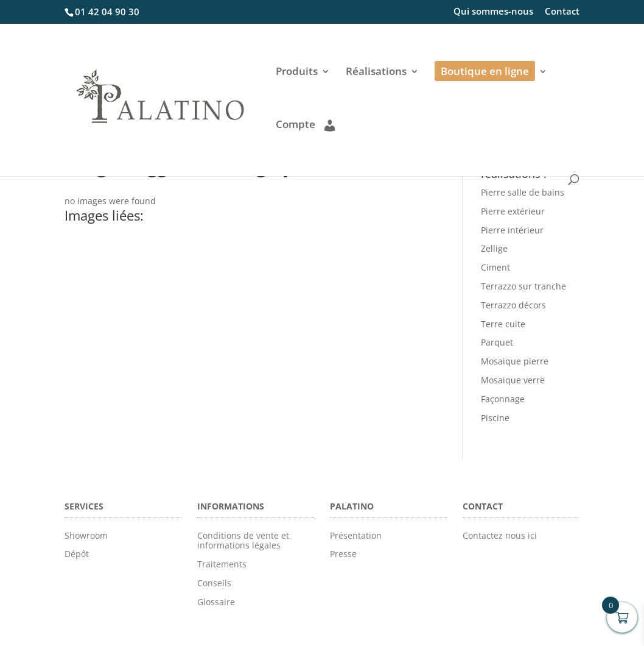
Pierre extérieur (513, 211)
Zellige (494, 248)
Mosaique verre (513, 380)
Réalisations (376, 72)
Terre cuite (503, 324)
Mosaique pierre (514, 361)
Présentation (356, 535)
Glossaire (216, 602)
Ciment (495, 267)
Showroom (86, 535)
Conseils (214, 583)
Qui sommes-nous (493, 12)
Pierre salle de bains (522, 192)
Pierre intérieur (512, 230)
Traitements (222, 564)
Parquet (497, 342)
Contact (562, 12)
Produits (297, 72)
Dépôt (77, 553)
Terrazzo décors (513, 305)
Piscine (495, 418)
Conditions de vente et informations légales (243, 541)
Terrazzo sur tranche (523, 286)
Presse (343, 553)
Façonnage (503, 399)
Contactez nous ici (500, 535)
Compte (305, 125)
